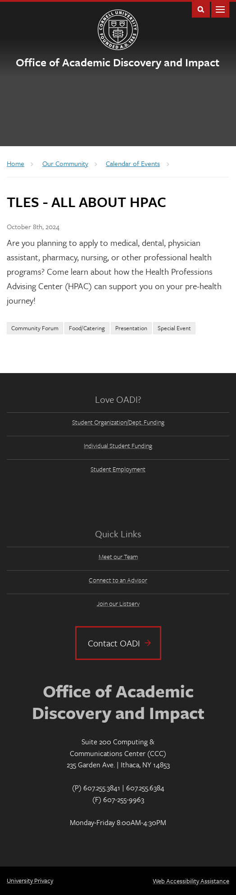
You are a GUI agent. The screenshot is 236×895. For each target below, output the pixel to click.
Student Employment (118, 469)
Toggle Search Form (201, 9)
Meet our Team (118, 556)
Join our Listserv (118, 603)
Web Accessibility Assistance (191, 881)
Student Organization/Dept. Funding (118, 422)
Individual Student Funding (118, 445)
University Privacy (30, 880)
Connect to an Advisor (118, 580)
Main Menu (220, 9)
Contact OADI (114, 643)
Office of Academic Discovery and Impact (117, 62)
